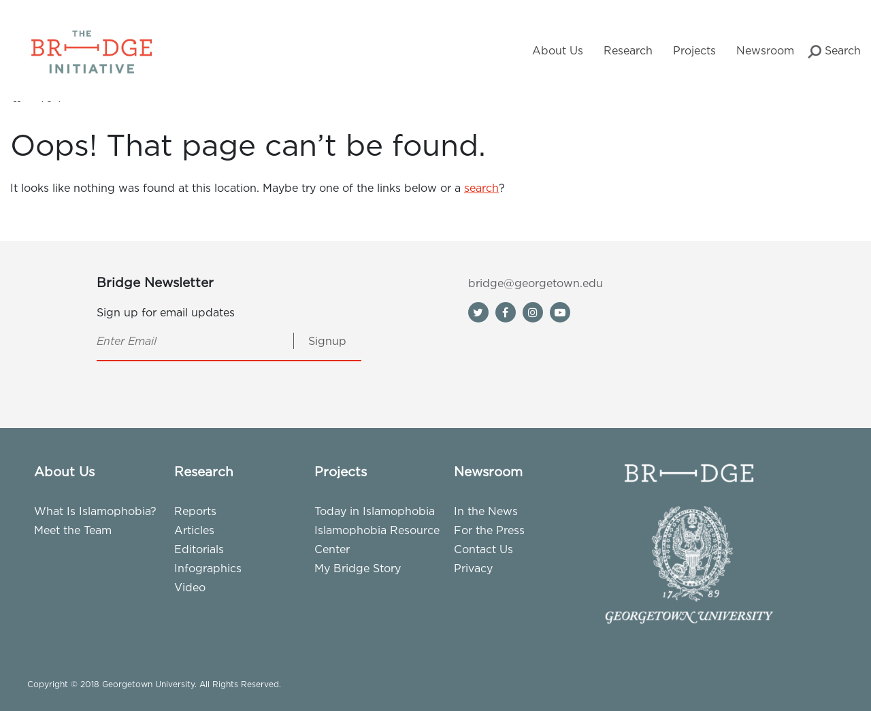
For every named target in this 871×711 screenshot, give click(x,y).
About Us (557, 50)
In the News (486, 511)
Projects (694, 50)
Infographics (208, 568)
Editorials (199, 549)
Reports (195, 511)
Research (628, 50)
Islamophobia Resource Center (377, 539)
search (481, 188)
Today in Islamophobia (374, 511)
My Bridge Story (357, 568)
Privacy (473, 568)
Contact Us (483, 549)
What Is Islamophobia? (95, 511)
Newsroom (765, 50)
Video (190, 587)
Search (834, 51)
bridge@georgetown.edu (535, 283)
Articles (194, 530)
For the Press (489, 530)
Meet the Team (73, 530)
